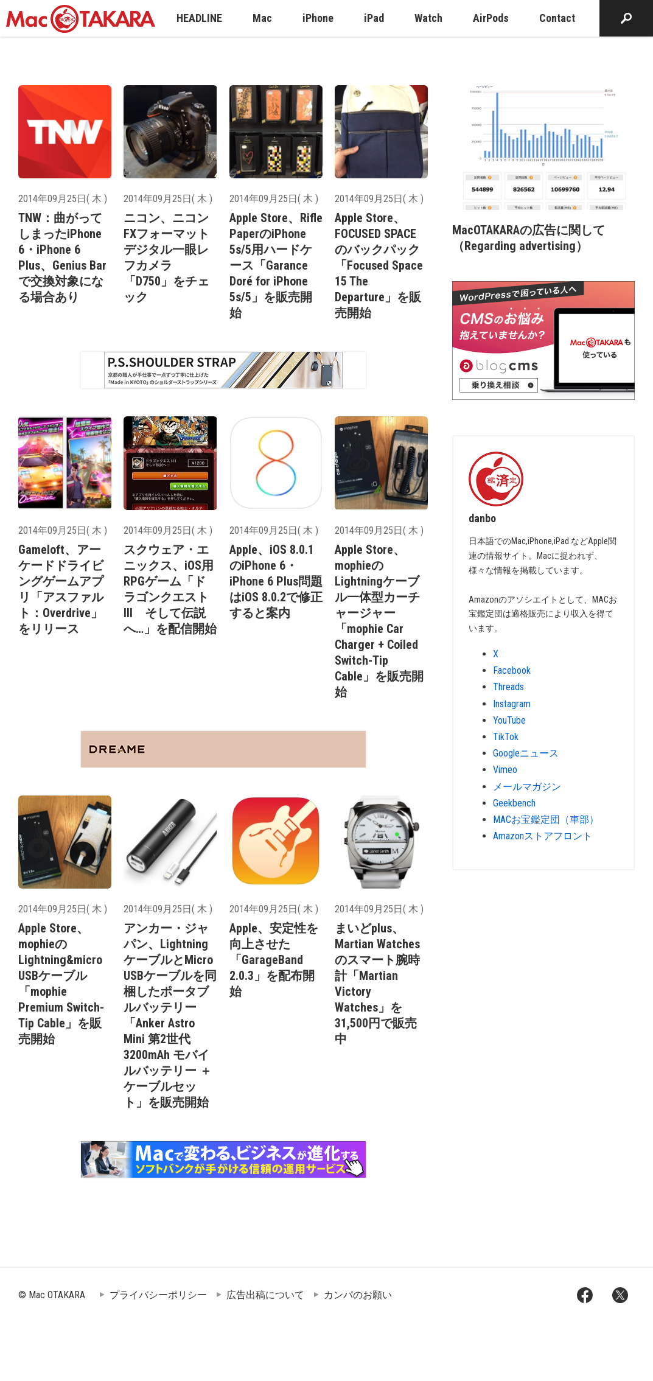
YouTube (509, 720)
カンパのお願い (358, 1295)
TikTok (506, 737)
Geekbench (514, 803)
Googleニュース (526, 753)
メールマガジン (527, 786)
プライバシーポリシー (158, 1295)
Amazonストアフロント (542, 836)
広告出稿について (265, 1295)
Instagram (512, 704)
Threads (508, 687)
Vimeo (505, 769)
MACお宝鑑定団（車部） (546, 819)
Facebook (512, 670)
